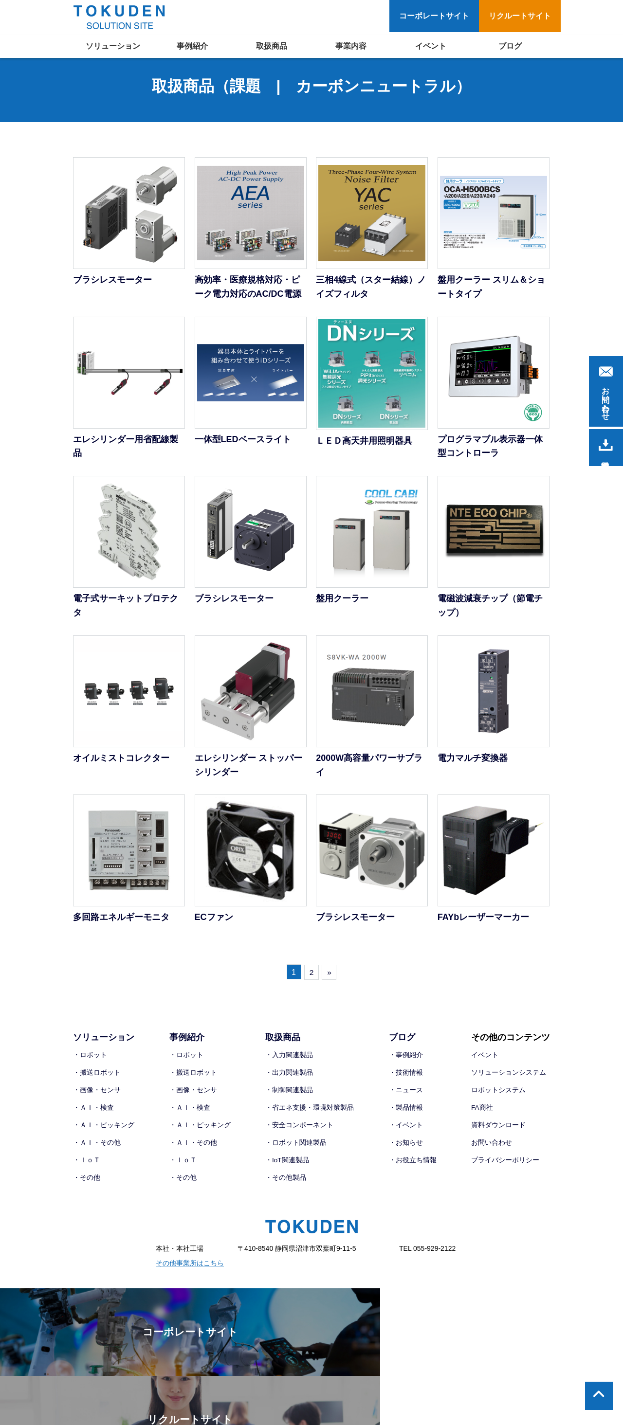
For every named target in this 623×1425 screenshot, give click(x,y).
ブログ (510, 46)
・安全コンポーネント (299, 1131)
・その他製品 (285, 1183)
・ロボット (90, 1061)
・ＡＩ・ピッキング (103, 1131)
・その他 (86, 1183)
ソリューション (113, 46)
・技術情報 (406, 1079)
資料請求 (606, 445)
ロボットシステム (498, 1096)
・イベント (406, 1131)
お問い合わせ (491, 1148)
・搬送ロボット (97, 1079)
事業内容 (350, 46)
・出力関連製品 (289, 1079)
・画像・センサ (97, 1096)
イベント (430, 46)
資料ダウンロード (498, 1131)
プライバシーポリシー (505, 1166)
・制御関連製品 (289, 1096)
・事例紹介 (406, 1061)
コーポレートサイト (434, 16)
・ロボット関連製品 (296, 1148)
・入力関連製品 (289, 1061)
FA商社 (482, 1114)
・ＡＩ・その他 (97, 1148)
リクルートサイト (520, 16)
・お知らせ (406, 1148)
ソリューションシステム (508, 1079)
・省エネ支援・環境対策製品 (309, 1114)
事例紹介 (192, 46)
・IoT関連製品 (287, 1166)
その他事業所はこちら (190, 1268)
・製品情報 (406, 1114)
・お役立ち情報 (413, 1166)
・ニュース (406, 1096)
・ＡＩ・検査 (93, 1114)
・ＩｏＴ (86, 1166)
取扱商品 (271, 46)
